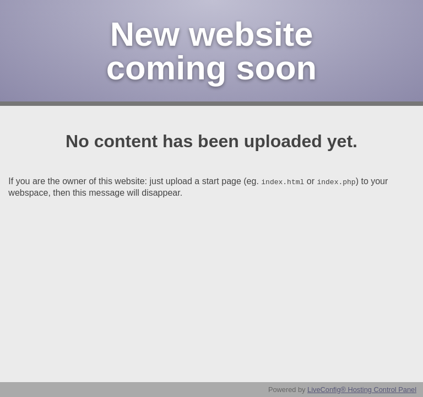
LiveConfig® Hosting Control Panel (361, 389)
